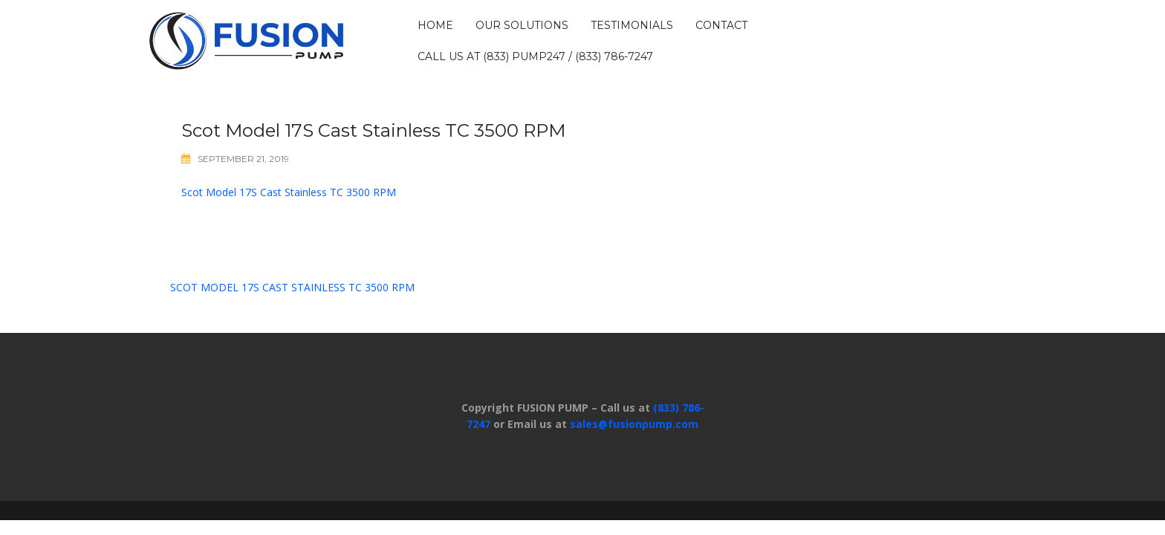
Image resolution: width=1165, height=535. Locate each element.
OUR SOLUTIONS (522, 25)
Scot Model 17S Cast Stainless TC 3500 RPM (288, 192)
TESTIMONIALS (632, 25)
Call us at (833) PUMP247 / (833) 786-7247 (535, 56)
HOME (435, 25)
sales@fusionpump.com (634, 424)
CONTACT (721, 25)
